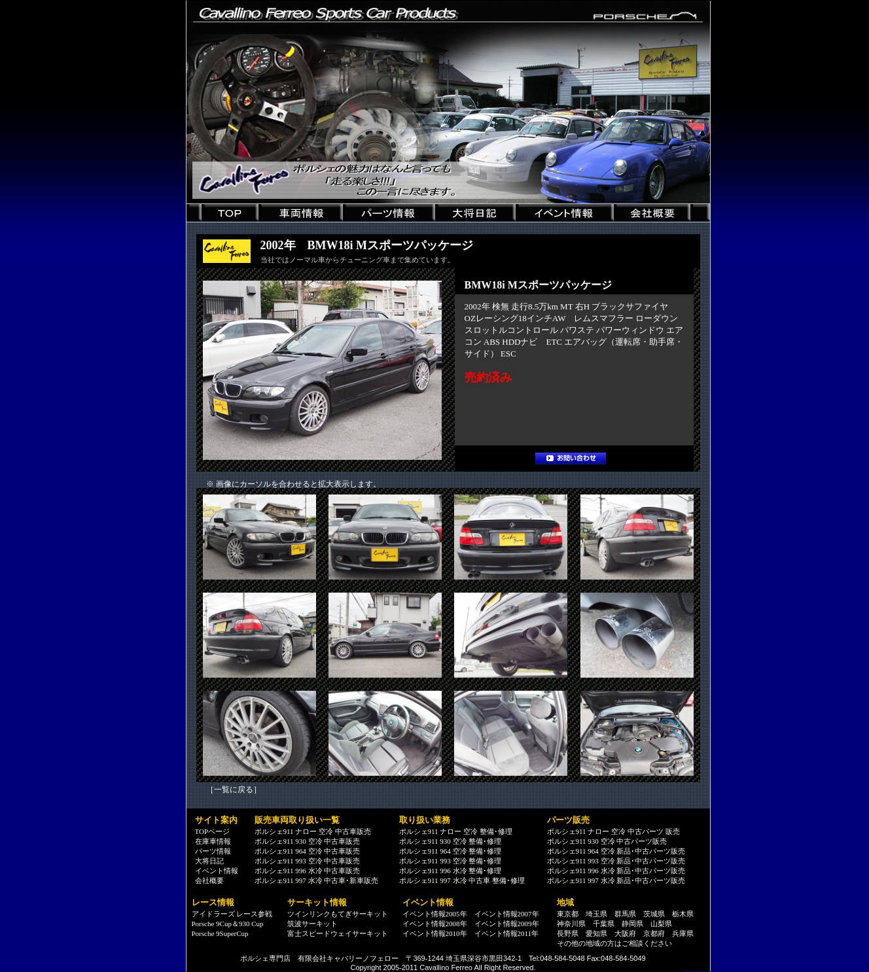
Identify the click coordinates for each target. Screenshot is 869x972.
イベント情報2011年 (506, 933)
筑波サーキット (312, 924)
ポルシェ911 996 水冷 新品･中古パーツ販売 (616, 871)
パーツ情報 (213, 851)
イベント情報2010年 (434, 933)
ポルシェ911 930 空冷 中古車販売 (308, 841)
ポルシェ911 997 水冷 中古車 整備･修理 (462, 880)
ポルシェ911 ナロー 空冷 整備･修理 (455, 831)
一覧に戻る (233, 789)
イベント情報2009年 (506, 924)
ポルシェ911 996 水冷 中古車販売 (308, 871)
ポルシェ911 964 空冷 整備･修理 (450, 851)
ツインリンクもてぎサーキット (337, 914)
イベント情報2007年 (506, 914)
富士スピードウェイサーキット (337, 933)
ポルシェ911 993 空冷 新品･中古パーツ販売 (616, 861)
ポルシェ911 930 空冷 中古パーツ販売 (607, 841)
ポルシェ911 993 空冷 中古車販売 (308, 861)
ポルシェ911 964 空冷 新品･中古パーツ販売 (616, 851)
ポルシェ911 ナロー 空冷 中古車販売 (313, 831)
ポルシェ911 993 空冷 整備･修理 (450, 861)
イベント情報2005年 (434, 914)
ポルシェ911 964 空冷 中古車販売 (308, 851)
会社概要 (209, 880)
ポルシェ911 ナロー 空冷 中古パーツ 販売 (613, 831)
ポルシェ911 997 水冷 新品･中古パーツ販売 (616, 880)
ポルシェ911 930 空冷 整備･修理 (450, 841)
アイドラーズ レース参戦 (232, 914)
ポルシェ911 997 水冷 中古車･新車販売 (317, 880)
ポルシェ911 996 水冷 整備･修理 (450, 871)
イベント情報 (216, 871)
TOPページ (212, 831)
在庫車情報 (213, 841)
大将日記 (209, 861)
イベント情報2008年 (434, 924)
